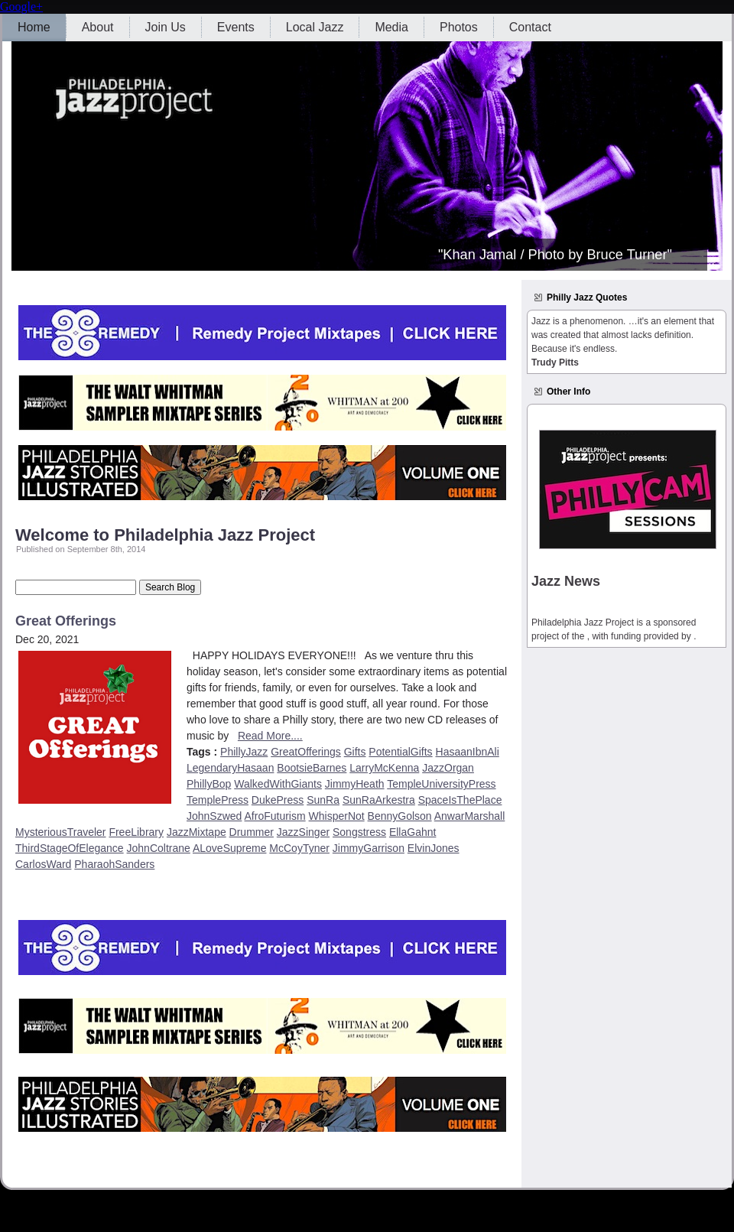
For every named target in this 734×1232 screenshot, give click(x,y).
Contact (530, 27)
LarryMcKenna (384, 768)
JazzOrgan (448, 768)
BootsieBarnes (311, 768)
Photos (459, 27)
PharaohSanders (114, 864)
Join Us (165, 27)
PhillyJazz (244, 752)
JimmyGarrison (368, 848)
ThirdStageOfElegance (69, 848)
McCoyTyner (299, 848)
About (98, 27)
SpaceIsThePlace (460, 800)
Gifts (355, 752)
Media (391, 27)
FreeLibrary (136, 832)
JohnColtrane (158, 848)
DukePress (278, 800)
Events (236, 27)
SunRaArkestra (379, 800)
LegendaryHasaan (230, 768)
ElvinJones (434, 848)
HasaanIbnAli (467, 752)
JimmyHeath (355, 784)
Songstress (359, 832)
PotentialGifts (400, 752)
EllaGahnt (412, 832)
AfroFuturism (275, 816)
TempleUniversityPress (441, 784)
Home (34, 27)
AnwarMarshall (469, 816)
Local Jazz (315, 27)
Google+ (21, 6)
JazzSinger (303, 832)
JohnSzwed (214, 816)
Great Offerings (65, 621)
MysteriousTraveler (60, 832)
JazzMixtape (196, 832)
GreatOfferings (306, 752)
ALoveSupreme (230, 848)
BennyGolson (400, 816)
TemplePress (217, 800)
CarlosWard (43, 864)
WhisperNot (337, 816)
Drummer (251, 832)
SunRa (323, 800)
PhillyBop (209, 784)
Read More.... (270, 736)
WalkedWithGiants (278, 784)
